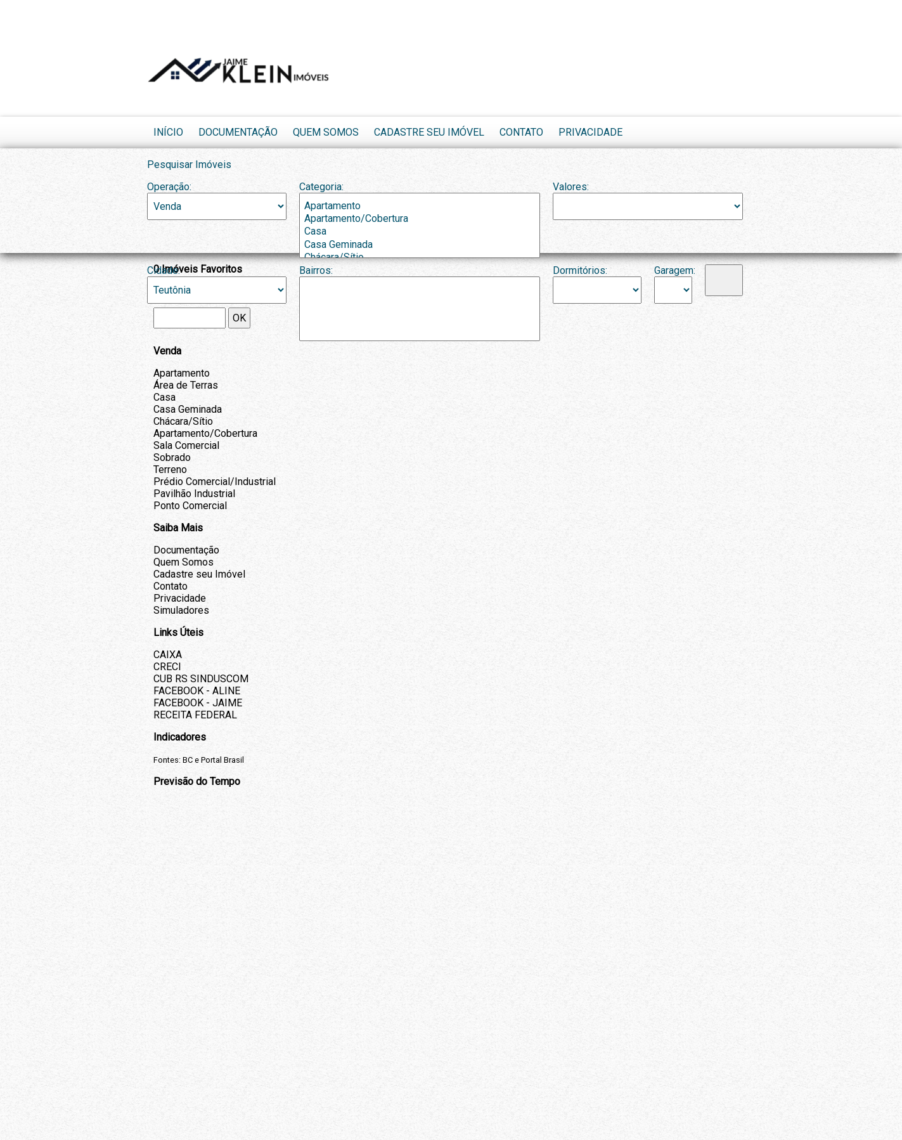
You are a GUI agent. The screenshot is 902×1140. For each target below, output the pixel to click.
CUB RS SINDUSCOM (200, 679)
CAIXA (167, 655)
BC (188, 760)
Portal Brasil (222, 760)
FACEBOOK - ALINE (196, 691)
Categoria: (321, 187)
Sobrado (172, 457)
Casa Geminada (419, 244)
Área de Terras (185, 385)
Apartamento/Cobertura (419, 218)
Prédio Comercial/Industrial (214, 482)
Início (168, 132)
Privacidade (590, 132)
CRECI (167, 667)
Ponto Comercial (190, 506)
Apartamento (419, 206)
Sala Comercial (186, 445)
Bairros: (316, 270)
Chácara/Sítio (183, 421)
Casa (419, 231)
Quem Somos (326, 132)
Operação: (169, 187)
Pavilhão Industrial (194, 494)
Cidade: (163, 270)
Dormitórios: (580, 270)
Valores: (571, 187)
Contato (521, 132)
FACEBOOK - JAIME (197, 703)
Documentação (238, 132)
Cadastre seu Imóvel (429, 132)
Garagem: (673, 270)
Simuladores (181, 610)
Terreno (170, 469)
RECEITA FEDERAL (195, 715)
